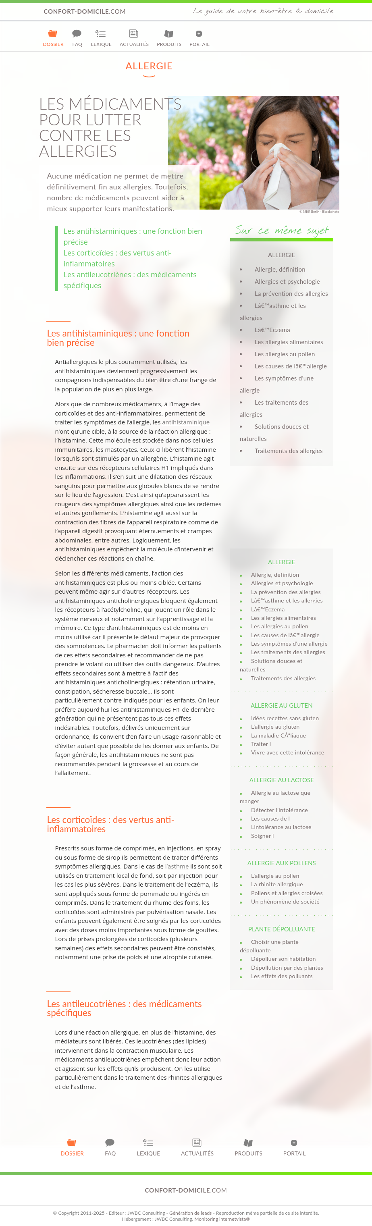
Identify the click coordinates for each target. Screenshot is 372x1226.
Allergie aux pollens (281, 863)
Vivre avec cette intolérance (287, 752)
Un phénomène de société (285, 901)
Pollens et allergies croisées (287, 892)
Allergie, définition (280, 269)
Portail (199, 38)
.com (85, 11)
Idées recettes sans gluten (285, 718)
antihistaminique (186, 422)
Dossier (53, 38)
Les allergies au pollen (285, 353)
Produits (169, 38)
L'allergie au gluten (275, 726)
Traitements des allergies (289, 450)
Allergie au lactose (281, 779)
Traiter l (261, 743)
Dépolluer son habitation (283, 958)
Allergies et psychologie (287, 281)
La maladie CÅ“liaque (278, 735)
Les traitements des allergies (288, 651)
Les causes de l (270, 818)
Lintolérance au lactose (281, 826)
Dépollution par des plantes (287, 967)
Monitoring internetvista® (222, 1219)
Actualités (134, 38)
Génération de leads (190, 1213)
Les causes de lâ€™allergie (291, 366)
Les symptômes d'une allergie (289, 643)
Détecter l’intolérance (279, 809)
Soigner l (262, 835)
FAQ (77, 38)
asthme (178, 866)
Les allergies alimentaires (289, 341)
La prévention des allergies (291, 293)
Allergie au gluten (282, 705)
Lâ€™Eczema (272, 329)
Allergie (281, 561)
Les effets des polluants (282, 975)
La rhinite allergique (277, 884)
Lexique (101, 38)
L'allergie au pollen (275, 875)
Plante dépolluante (281, 929)
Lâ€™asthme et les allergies (287, 600)
